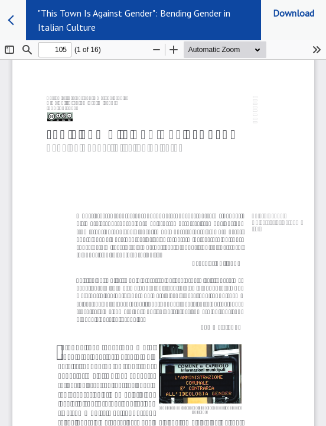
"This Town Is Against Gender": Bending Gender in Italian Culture (134, 20)
